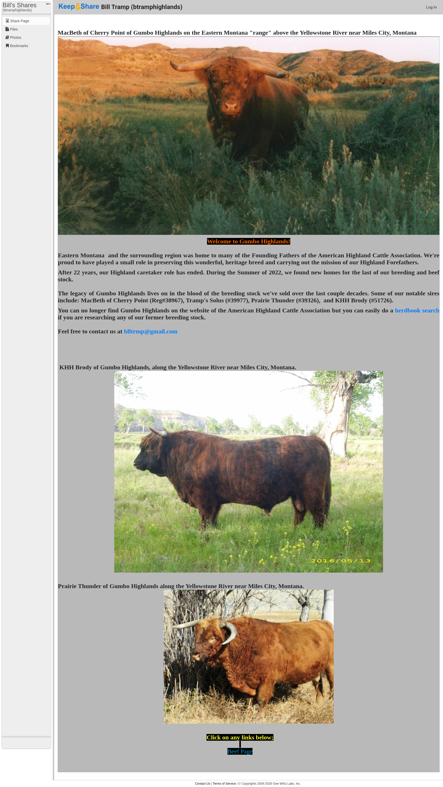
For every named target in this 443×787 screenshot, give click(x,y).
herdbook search (417, 310)
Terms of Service (224, 783)
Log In (431, 7)
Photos (15, 37)
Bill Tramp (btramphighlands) (120, 7)
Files (14, 29)
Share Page (19, 21)
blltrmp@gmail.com (150, 331)
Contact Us (202, 783)
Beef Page (240, 751)
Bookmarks (19, 46)
